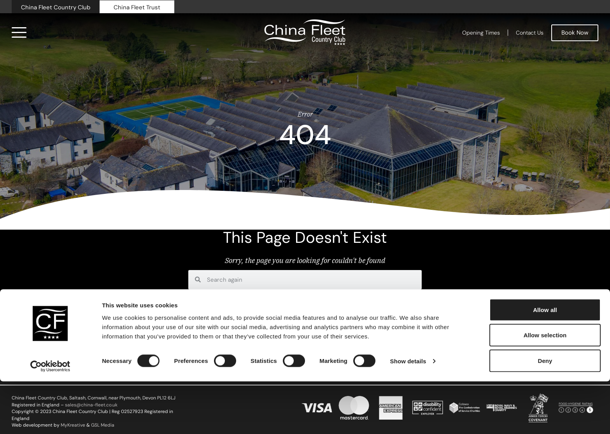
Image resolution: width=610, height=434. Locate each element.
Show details (408, 414)
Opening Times (481, 32)
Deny (545, 413)
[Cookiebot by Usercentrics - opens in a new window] (50, 419)
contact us (303, 298)
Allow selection (545, 388)
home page (266, 298)
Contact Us (529, 32)
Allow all (545, 362)
